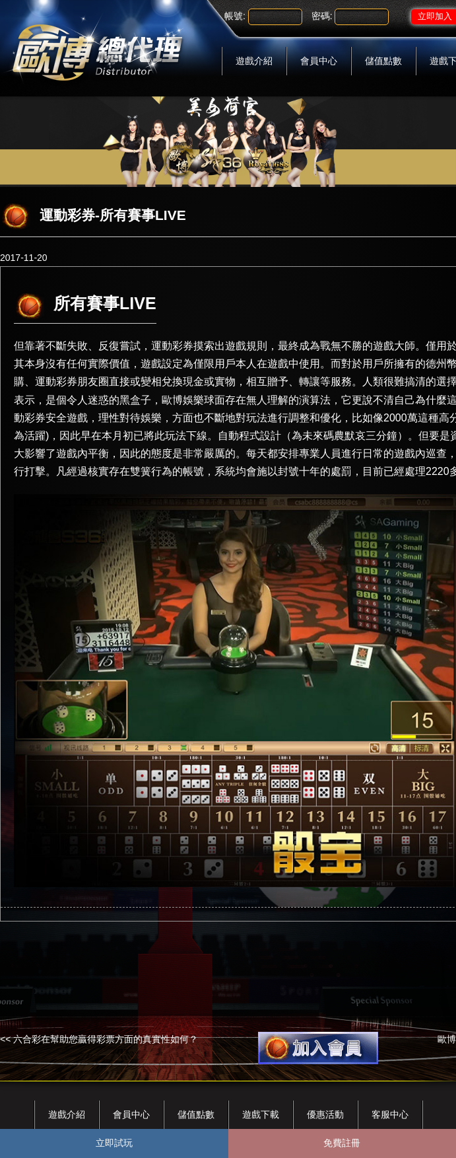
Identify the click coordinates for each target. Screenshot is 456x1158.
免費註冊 (341, 1143)
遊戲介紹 (254, 60)
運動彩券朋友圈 (72, 381)
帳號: (234, 16)
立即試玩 (114, 1143)
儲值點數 (383, 60)
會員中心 (318, 60)
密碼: (322, 16)
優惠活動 (325, 1114)
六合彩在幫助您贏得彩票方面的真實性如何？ (105, 1039)
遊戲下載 (260, 1114)
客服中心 (390, 1114)
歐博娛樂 (183, 400)
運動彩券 (172, 345)
